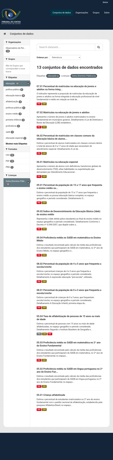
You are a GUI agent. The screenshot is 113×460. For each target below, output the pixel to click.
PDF (39, 104)
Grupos (96, 12)
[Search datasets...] (66, 47)
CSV (44, 104)
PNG (39, 334)
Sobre (106, 12)
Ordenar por (42, 57)
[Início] (5, 33)
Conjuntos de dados (62, 12)
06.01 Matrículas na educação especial (57, 162)
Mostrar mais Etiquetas (16, 144)
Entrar (105, 2)
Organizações (81, 12)
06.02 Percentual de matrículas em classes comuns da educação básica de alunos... (65, 137)
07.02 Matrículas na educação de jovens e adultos (63, 112)
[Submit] (99, 47)
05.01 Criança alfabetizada (51, 395)
